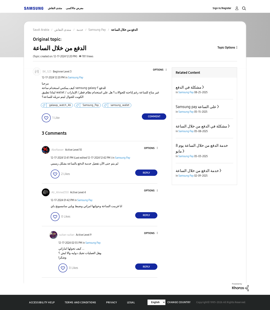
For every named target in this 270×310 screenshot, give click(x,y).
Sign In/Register (222, 8)
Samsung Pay (75, 77)
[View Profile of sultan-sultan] (66, 234)
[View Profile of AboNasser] (57, 149)
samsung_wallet (120, 105)
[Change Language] (156, 302)
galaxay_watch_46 (60, 105)
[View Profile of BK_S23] (47, 71)
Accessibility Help (42, 302)
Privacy (111, 302)
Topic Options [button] (226, 47)
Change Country (179, 302)
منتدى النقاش (55, 8)
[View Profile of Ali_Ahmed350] (60, 192)
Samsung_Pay (91, 105)
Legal (131, 302)
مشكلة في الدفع (188, 87)
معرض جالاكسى (74, 8)
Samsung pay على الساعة (196, 107)
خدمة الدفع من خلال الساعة (197, 170)
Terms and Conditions (80, 302)
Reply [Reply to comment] (146, 172)
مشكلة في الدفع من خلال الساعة (201, 126)
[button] (159, 70)
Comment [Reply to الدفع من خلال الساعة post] (154, 116)
